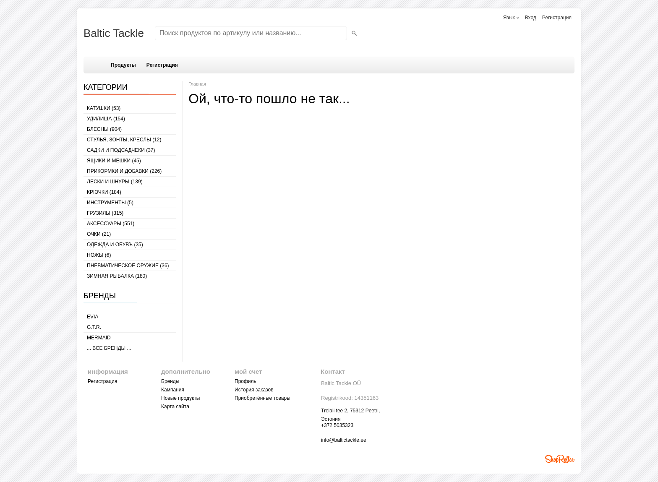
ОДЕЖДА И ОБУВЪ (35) (115, 245)
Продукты (123, 65)
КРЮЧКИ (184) (104, 192)
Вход (530, 18)
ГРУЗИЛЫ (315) (105, 213)
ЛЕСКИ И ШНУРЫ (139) (115, 182)
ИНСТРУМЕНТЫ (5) (110, 203)
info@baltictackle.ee (343, 440)
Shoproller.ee (559, 459)
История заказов (254, 390)
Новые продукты (180, 398)
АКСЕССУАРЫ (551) (110, 224)
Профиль (245, 381)
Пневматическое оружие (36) (128, 265)
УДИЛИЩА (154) (106, 119)
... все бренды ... (109, 348)
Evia (92, 317)
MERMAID (99, 338)
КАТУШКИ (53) (103, 108)
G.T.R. (94, 327)
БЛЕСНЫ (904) (104, 129)
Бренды (170, 381)
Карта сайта (175, 406)
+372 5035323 (337, 425)
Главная (197, 83)
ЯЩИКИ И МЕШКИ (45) (114, 161)
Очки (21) (99, 234)
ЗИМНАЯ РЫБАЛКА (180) (117, 276)
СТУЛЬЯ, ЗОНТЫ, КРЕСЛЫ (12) (124, 140)
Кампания (172, 390)
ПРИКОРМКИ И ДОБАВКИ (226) (124, 171)
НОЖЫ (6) (99, 255)
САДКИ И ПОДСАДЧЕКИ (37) (121, 150)
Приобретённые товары (262, 398)
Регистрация (557, 18)
